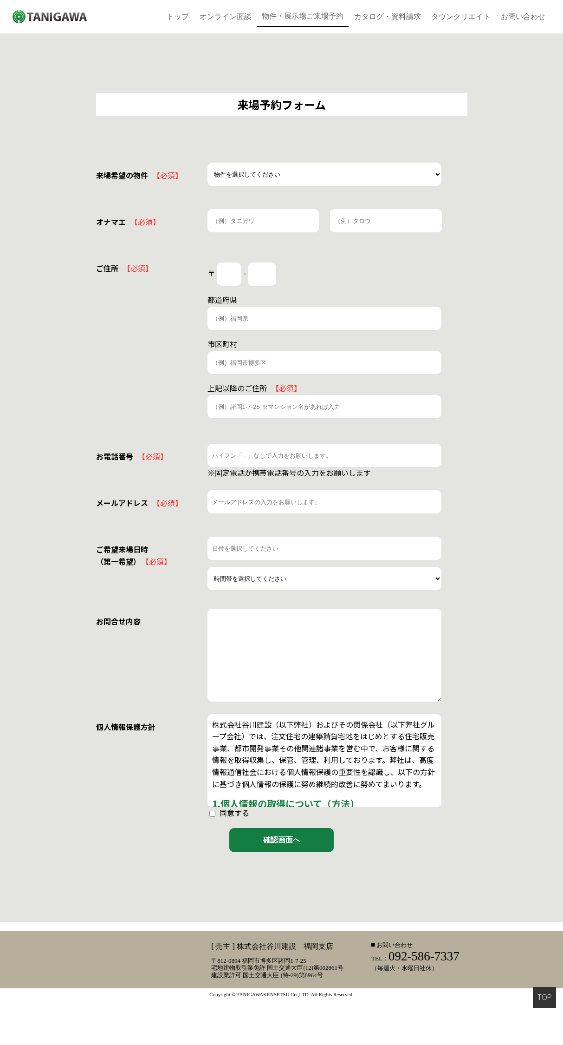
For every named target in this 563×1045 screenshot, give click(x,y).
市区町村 (222, 343)
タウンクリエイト (461, 16)
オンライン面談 (226, 16)
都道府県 (222, 299)
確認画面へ (281, 840)
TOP (544, 997)
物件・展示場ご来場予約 (302, 16)
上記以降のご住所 (254, 388)
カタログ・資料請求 (387, 16)
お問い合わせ (523, 16)
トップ (178, 16)
